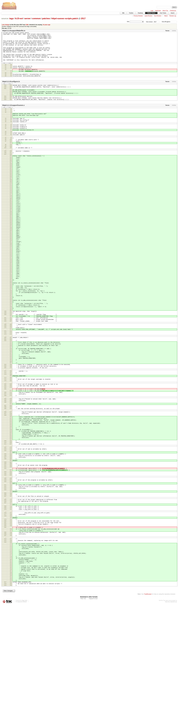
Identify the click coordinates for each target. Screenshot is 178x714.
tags (11, 18)
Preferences (173, 10)
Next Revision (157, 15)
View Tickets (163, 13)
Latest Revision (148, 15)
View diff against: (169, 21)
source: (5, 18)
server (27, 18)
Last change (5, 24)
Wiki (123, 13)
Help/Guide (158, 10)
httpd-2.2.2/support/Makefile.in (13, 31)
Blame (166, 15)
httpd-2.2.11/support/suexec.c (13, 118)
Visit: (128, 21)
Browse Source (151, 13)
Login (152, 10)
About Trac (165, 10)
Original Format (93, 708)
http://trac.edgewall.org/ (171, 711)
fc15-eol (19, 18)
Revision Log (172, 15)
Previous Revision (138, 15)
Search (172, 13)
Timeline (131, 13)
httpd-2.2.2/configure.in (11, 91)
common (36, 18)
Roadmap (140, 13)
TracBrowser (148, 703)
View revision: (149, 21)
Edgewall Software (22, 711)
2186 (27, 24)
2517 (83, 18)
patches (46, 18)
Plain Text (83, 708)
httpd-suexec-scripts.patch (64, 18)
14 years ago (46, 24)
